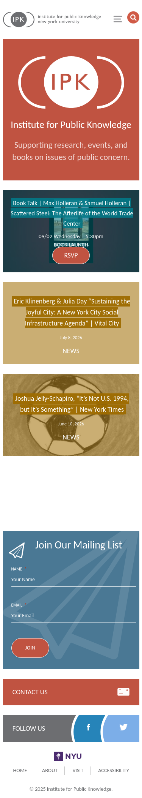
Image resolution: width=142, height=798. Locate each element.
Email (19, 605)
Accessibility (113, 770)
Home (20, 770)
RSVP (71, 255)
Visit (77, 770)
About (50, 770)
